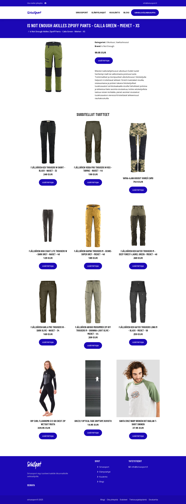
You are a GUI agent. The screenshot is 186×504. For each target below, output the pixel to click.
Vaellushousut (122, 42)
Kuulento (114, 12)
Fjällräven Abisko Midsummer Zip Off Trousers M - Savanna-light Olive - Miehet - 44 (93, 330)
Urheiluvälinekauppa (145, 12)
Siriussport (82, 12)
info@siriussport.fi (150, 3)
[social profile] (45, 3)
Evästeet (123, 499)
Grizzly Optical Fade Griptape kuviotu (93, 420)
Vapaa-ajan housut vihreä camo (138, 178)
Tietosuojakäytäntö (138, 499)
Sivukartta (153, 499)
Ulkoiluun (110, 42)
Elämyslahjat (99, 12)
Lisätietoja (103, 60)
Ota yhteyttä (112, 499)
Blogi (126, 12)
